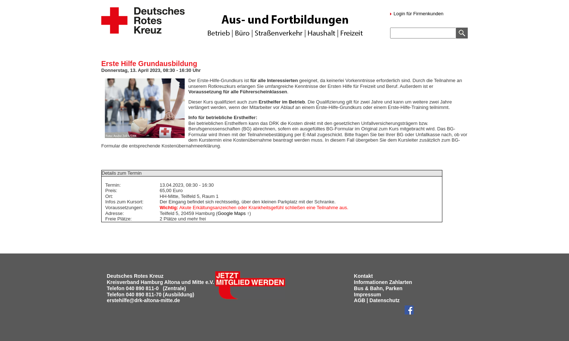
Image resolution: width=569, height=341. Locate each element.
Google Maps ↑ (233, 213)
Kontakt (363, 276)
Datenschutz (384, 300)
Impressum (367, 294)
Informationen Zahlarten (383, 282)
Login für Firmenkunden (417, 13)
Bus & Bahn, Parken (378, 288)
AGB (359, 300)
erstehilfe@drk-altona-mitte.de (143, 300)
